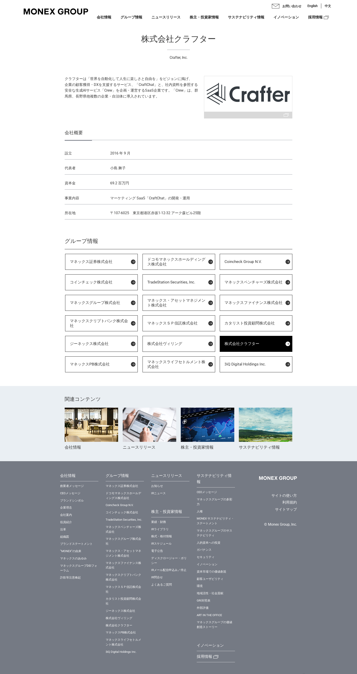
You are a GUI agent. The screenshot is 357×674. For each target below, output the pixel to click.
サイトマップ (286, 509)
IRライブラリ (160, 529)
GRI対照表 (203, 600)
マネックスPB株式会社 (90, 364)
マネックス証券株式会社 (91, 261)
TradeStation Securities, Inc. (171, 282)
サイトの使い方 (284, 495)
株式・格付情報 (161, 536)
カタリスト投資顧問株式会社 (249, 323)
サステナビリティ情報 (246, 17)
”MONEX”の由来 (70, 551)
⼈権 (200, 511)
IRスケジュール (161, 543)
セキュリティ (205, 557)
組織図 (64, 536)
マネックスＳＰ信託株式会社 (172, 323)
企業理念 (66, 507)
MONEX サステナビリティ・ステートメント (215, 521)
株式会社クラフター (241, 343)
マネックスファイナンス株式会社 (253, 302)
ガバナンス (204, 549)
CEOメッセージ (70, 493)
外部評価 (203, 608)
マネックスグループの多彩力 (214, 502)
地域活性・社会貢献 (210, 593)
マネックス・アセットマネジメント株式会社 (176, 302)
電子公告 (157, 551)
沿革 (63, 529)
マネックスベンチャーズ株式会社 (253, 282)
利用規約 (289, 502)
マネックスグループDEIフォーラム (78, 568)
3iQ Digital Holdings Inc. (245, 364)
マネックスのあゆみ (73, 558)
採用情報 (315, 17)
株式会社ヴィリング (164, 343)
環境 (200, 586)
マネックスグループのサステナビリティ (214, 533)
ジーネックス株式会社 (89, 343)
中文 (328, 6)
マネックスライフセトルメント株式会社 (176, 364)
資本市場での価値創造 (211, 571)
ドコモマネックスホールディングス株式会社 (176, 261)
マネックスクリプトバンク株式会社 (99, 323)
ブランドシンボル (72, 500)
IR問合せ (157, 577)
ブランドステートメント (76, 543)
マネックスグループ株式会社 (95, 302)
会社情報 (104, 17)
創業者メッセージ (72, 486)
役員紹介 (66, 522)
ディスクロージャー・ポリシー (169, 560)
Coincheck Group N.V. (243, 261)
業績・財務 (158, 522)
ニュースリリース (166, 17)
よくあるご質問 (161, 584)
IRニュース (158, 493)
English (312, 6)
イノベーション (286, 17)
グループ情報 (131, 17)
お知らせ (157, 486)
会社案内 (66, 515)
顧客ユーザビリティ (210, 579)
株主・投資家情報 (204, 17)
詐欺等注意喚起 (70, 577)
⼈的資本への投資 (208, 542)
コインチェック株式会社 (91, 282)
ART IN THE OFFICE (209, 615)
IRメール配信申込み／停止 (168, 570)
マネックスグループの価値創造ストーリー (214, 624)
